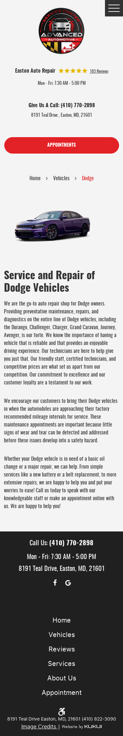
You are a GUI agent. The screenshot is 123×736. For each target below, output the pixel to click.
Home (35, 178)
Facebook (55, 582)
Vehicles (61, 178)
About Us (61, 678)
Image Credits (39, 726)
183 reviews (99, 71)
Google (68, 582)
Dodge (88, 178)
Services (61, 663)
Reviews (62, 649)
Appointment (62, 692)
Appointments (61, 145)
